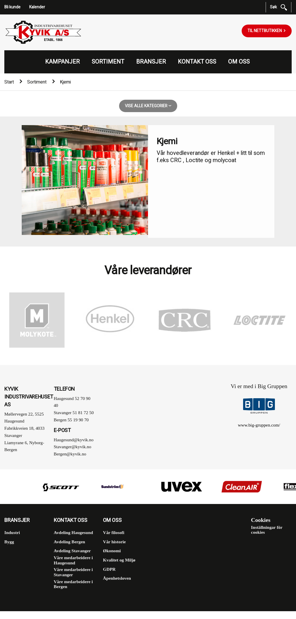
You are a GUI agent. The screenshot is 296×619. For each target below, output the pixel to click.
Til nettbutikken (265, 31)
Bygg (9, 541)
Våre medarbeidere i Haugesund (73, 560)
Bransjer (151, 62)
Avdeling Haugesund (73, 532)
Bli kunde (12, 7)
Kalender (37, 7)
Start (9, 82)
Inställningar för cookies (266, 530)
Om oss (239, 62)
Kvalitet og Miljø (119, 559)
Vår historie (114, 541)
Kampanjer (62, 62)
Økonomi (112, 550)
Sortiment (108, 62)
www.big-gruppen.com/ (259, 424)
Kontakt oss (197, 62)
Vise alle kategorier (146, 106)
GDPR (109, 569)
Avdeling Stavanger (72, 550)
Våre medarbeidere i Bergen (73, 584)
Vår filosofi (113, 532)
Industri (12, 532)
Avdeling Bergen (69, 541)
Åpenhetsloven (117, 578)
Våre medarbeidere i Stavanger (73, 572)
